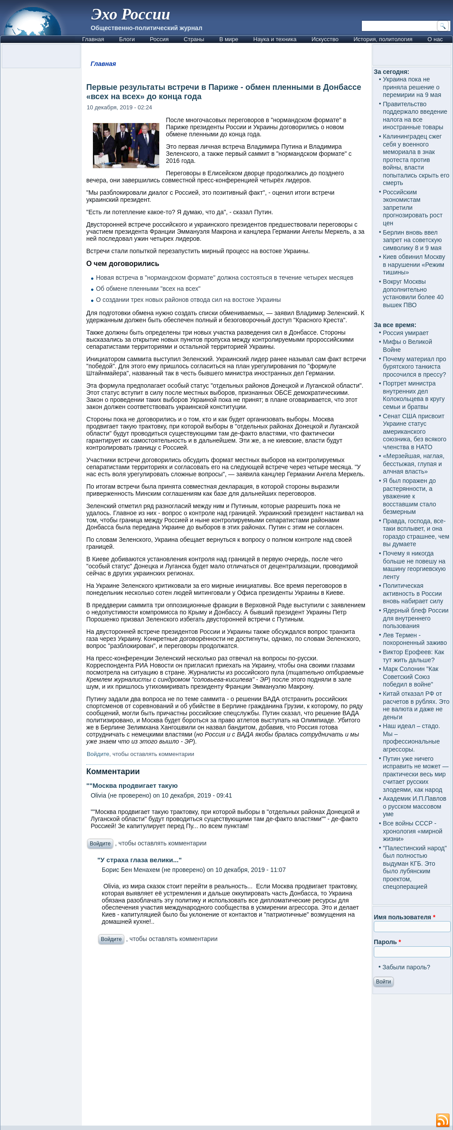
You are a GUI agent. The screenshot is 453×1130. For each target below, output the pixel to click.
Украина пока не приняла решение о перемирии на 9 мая (412, 87)
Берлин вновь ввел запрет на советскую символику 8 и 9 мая (412, 240)
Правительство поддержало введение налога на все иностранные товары (415, 115)
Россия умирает (406, 332)
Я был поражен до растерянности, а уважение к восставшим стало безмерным (409, 496)
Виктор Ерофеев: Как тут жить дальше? (413, 655)
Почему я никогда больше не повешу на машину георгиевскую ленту (414, 565)
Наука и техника (275, 39)
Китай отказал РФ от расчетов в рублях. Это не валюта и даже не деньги (416, 705)
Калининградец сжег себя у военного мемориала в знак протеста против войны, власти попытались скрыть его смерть (416, 159)
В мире (228, 39)
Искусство (324, 39)
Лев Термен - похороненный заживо (415, 639)
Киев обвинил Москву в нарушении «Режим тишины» (414, 264)
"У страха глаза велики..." (139, 860)
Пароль (387, 941)
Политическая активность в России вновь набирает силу (413, 593)
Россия (159, 39)
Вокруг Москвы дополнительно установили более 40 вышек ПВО (413, 293)
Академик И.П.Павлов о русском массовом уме (414, 806)
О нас (435, 39)
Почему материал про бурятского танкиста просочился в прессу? (414, 366)
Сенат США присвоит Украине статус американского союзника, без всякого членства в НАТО (415, 432)
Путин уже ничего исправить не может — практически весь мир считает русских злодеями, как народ (416, 774)
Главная (93, 39)
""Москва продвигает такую (132, 785)
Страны (194, 39)
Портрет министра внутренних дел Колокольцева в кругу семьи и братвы (414, 395)
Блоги (126, 39)
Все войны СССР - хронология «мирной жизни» (413, 831)
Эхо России (131, 14)
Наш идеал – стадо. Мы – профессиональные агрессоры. (411, 737)
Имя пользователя (404, 917)
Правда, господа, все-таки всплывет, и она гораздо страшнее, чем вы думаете (416, 532)
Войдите (98, 754)
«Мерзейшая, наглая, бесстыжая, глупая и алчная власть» (414, 463)
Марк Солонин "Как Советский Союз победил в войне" (410, 676)
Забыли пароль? (406, 967)
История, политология (382, 39)
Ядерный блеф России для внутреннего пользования (416, 618)
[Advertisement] (226, 1037)
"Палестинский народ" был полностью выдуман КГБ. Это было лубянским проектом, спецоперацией (415, 868)
